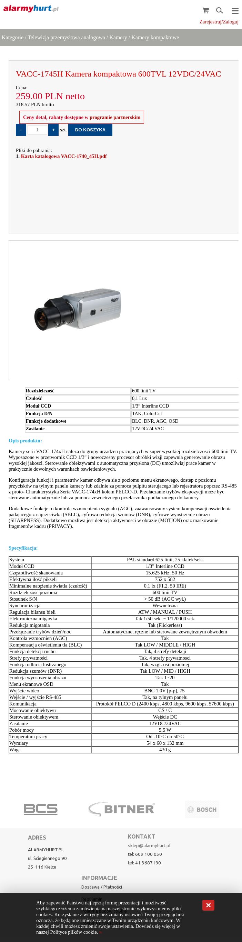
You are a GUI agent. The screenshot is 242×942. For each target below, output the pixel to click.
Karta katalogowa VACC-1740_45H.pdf (64, 156)
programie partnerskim (114, 117)
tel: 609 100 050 (145, 854)
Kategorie (12, 37)
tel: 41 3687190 (144, 862)
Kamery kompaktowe (155, 37)
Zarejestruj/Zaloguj (219, 21)
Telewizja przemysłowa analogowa (66, 37)
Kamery (118, 37)
